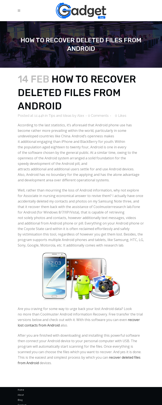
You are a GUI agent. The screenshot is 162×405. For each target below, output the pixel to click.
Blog (20, 399)
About (21, 394)
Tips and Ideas (60, 116)
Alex (80, 116)
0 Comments (98, 116)
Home (21, 389)
